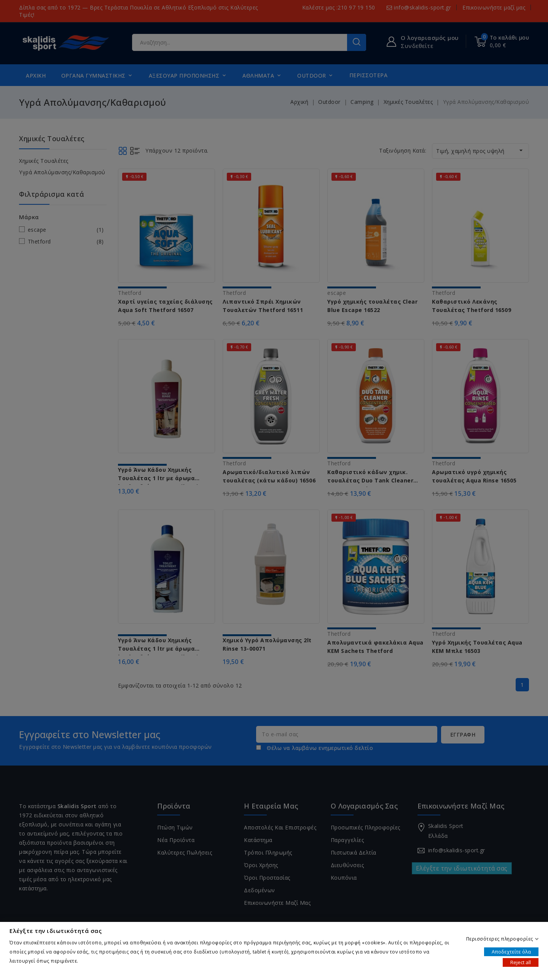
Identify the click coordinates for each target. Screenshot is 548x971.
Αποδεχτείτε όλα (511, 951)
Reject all (520, 961)
